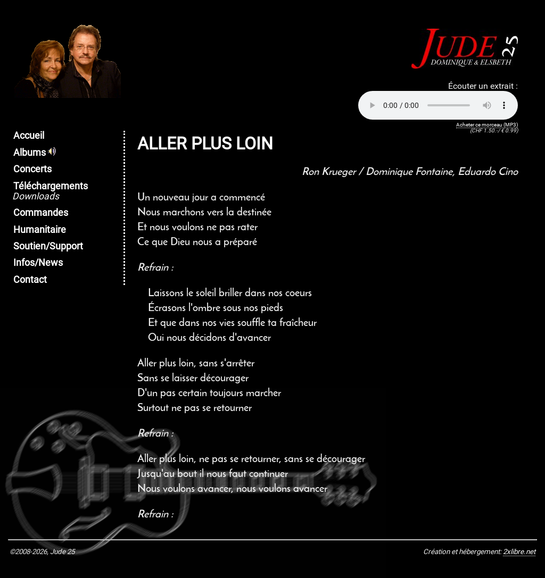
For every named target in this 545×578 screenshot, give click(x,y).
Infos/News (38, 262)
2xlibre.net (519, 552)
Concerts (32, 169)
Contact (30, 279)
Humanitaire (39, 229)
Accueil (28, 135)
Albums (34, 152)
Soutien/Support (48, 246)
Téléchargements (50, 191)
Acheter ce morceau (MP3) (487, 125)
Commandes (40, 212)
